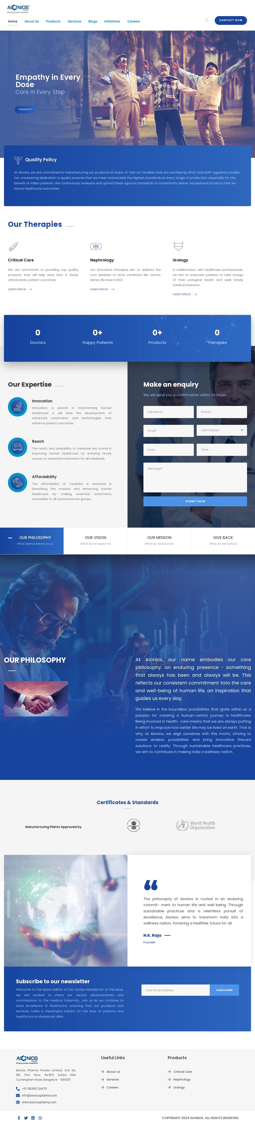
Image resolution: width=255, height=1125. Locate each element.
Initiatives (112, 21)
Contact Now (230, 20)
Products (53, 21)
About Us (32, 21)
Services (74, 21)
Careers (133, 21)
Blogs (92, 21)
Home (12, 21)
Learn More (20, 289)
